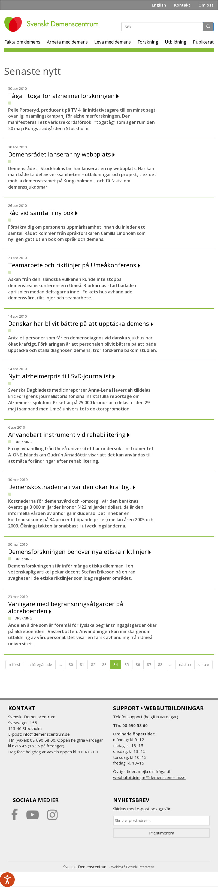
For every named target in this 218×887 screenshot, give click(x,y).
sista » (203, 664)
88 (160, 664)
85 (127, 664)
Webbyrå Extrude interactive (133, 867)
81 (82, 664)
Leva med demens (112, 42)
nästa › (185, 664)
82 (93, 664)
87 (149, 664)
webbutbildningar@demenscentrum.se (149, 777)
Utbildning (175, 42)
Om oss (206, 5)
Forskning (148, 42)
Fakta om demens (22, 42)
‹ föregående (40, 664)
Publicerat (203, 42)
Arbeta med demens (67, 42)
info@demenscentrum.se (46, 734)
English (159, 5)
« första (16, 664)
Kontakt (182, 5)
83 (104, 664)
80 (71, 664)
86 (138, 664)
